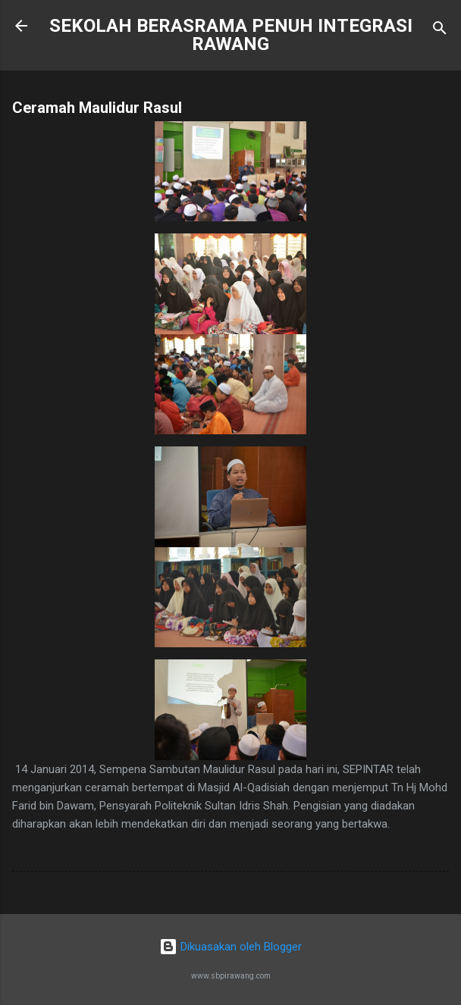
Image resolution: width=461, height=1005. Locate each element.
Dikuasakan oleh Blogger (230, 946)
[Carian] (440, 31)
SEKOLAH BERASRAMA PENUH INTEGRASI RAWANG (230, 35)
